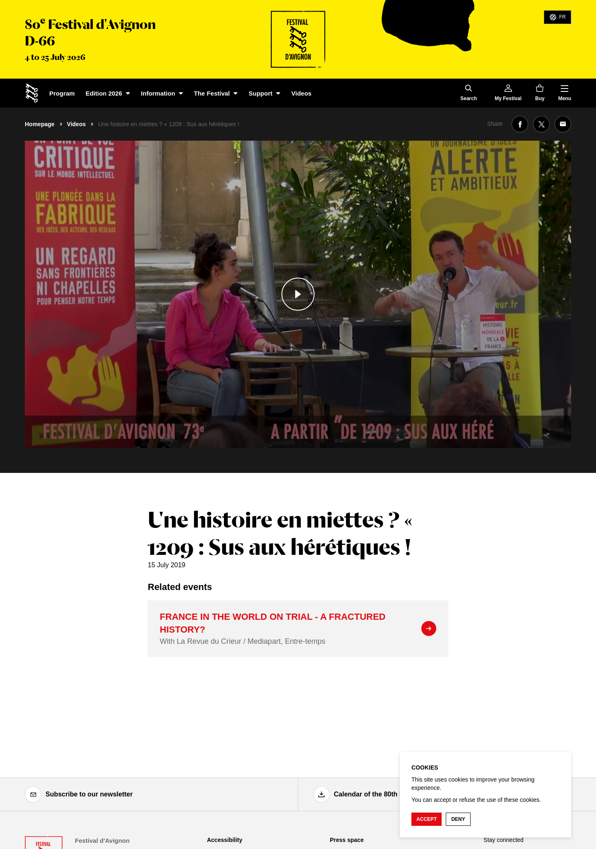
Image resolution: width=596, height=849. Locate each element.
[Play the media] (298, 294)
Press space (347, 840)
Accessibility (225, 840)
